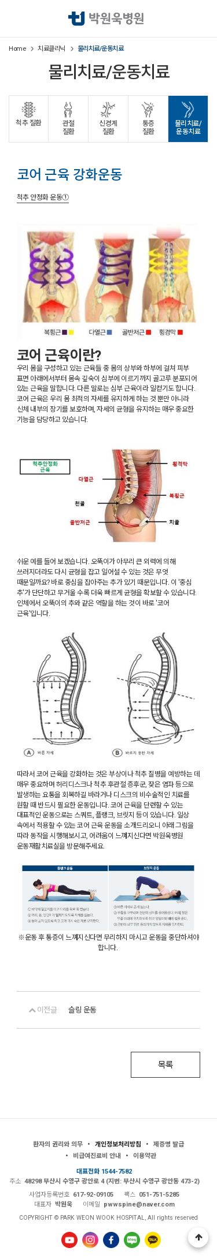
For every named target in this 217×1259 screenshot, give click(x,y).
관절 (68, 127)
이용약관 (144, 1155)
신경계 (108, 127)
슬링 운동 (82, 1009)
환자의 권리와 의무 (58, 1144)
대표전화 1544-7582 (104, 1171)
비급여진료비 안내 (97, 1155)
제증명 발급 (168, 1144)
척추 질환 (29, 123)
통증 (148, 127)
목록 (166, 1064)
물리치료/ (188, 127)
